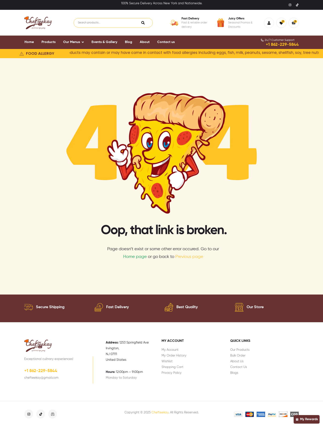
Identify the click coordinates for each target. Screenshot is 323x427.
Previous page (189, 256)
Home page (135, 256)
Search (143, 22)
